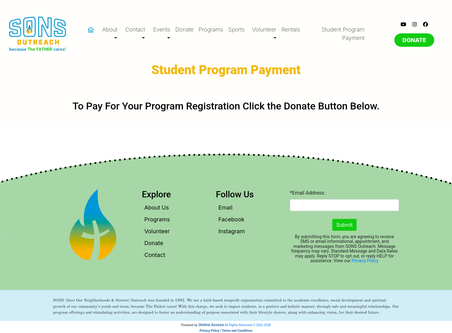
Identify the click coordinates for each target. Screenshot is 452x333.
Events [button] (162, 29)
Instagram (232, 231)
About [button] (109, 29)
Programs (211, 29)
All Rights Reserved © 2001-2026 (248, 325)
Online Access (211, 325)
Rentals (290, 29)
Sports (236, 29)
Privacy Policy (365, 260)
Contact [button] (135, 29)
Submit (344, 225)
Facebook (232, 219)
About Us (156, 207)
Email (226, 207)
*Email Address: (307, 193)
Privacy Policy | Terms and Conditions (226, 330)
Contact (154, 255)
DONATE (414, 40)
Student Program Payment (343, 33)
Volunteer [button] (264, 29)
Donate (184, 29)
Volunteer (157, 231)
